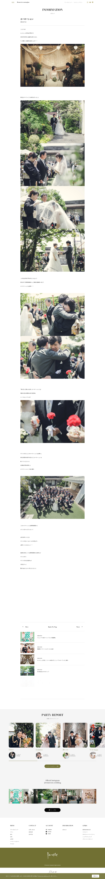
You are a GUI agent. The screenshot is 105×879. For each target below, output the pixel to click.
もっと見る (52, 810)
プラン (11, 832)
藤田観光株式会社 (87, 829)
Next (78, 627)
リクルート (85, 832)
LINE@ (48, 833)
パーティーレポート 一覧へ (52, 766)
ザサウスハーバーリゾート (89, 834)
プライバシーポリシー (88, 839)
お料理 (11, 839)
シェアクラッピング (87, 836)
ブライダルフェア (68, 2)
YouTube (48, 831)
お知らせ (64, 829)
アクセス (12, 843)
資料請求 (31, 832)
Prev (27, 627)
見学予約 (31, 834)
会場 (11, 836)
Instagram (49, 829)
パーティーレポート (14, 841)
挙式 (11, 834)
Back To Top (52, 627)
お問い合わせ (32, 829)
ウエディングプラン (78, 2)
